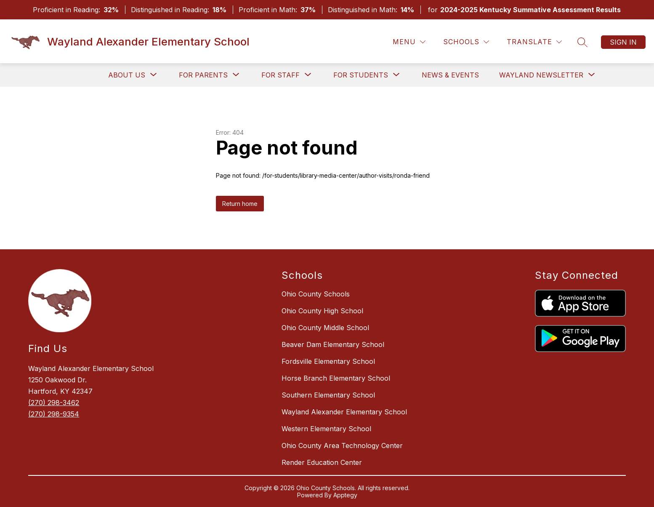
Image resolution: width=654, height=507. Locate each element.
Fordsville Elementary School (328, 361)
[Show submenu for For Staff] (280, 75)
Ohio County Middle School (325, 327)
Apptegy (345, 495)
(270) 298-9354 (53, 414)
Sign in (623, 42)
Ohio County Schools (316, 294)
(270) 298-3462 (53, 402)
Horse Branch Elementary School (336, 378)
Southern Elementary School (328, 395)
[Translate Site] (534, 42)
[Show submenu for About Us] (126, 75)
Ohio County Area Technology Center (342, 445)
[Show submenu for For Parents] (203, 75)
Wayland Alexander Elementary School (344, 412)
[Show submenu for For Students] (360, 75)
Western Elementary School (326, 428)
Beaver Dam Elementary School (333, 344)
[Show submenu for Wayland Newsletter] (541, 75)
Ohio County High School (322, 311)
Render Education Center (322, 462)
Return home (240, 203)
